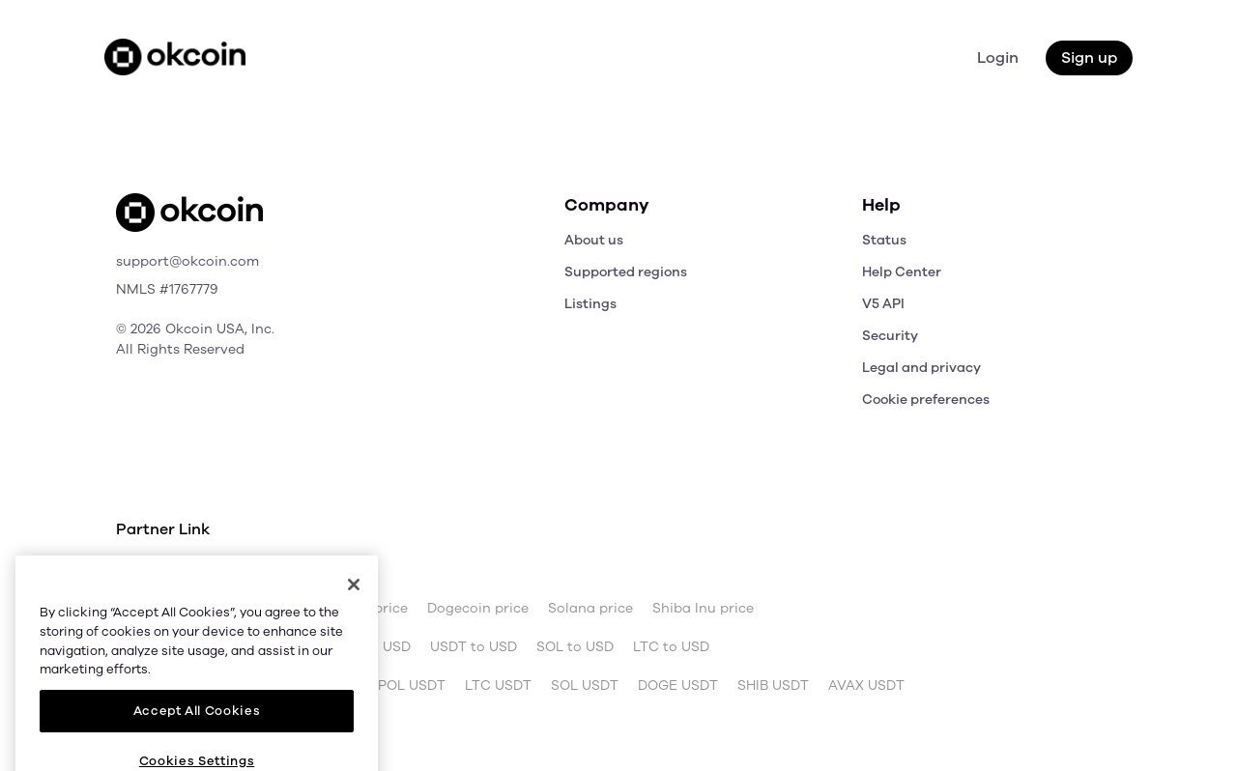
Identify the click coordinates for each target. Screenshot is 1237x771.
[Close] (353, 655)
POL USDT (412, 686)
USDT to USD (473, 647)
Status (884, 240)
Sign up (1089, 58)
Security (890, 336)
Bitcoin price (242, 608)
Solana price (590, 608)
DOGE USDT (678, 686)
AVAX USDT (866, 686)
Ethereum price (356, 608)
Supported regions (625, 272)
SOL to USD (575, 647)
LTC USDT (498, 686)
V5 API (883, 304)
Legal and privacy (921, 367)
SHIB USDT (773, 686)
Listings (590, 304)
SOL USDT (584, 686)
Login (998, 58)
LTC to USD (671, 647)
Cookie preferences (926, 399)
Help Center (901, 272)
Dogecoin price (478, 608)
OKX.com (247, 570)
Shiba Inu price (703, 608)
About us (593, 240)
